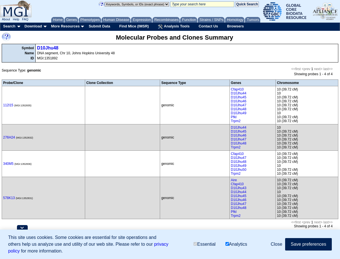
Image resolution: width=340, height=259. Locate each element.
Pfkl (233, 117)
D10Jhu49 (238, 113)
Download (33, 26)
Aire (234, 180)
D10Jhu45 (238, 97)
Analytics (236, 244)
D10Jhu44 (238, 93)
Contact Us (208, 26)
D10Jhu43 (238, 188)
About (6, 19)
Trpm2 (235, 121)
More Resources (65, 26)
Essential (204, 244)
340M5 (8, 164)
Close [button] (276, 244)
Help (16, 19)
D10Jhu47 (238, 105)
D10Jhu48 (48, 48)
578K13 (9, 198)
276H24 (9, 137)
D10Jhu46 (238, 101)
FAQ (25, 19)
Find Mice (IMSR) (134, 26)
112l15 (8, 105)
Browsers (235, 26)
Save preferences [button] (308, 244)
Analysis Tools (174, 26)
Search (9, 26)
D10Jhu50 (238, 170)
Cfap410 (237, 89)
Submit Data (99, 26)
